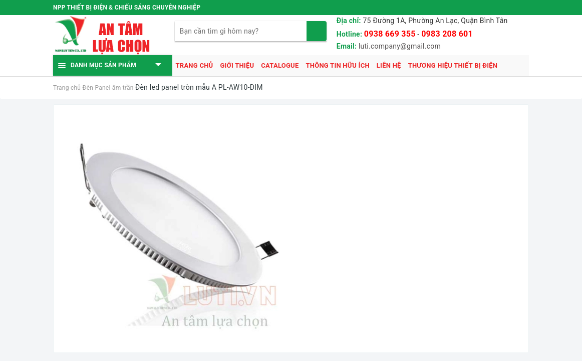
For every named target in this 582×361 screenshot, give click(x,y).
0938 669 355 (390, 34)
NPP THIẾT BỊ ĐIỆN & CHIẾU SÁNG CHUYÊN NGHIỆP (126, 7)
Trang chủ (194, 65)
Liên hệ (389, 65)
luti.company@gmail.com (400, 46)
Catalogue (280, 65)
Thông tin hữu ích (337, 65)
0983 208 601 (447, 34)
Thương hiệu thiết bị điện (453, 65)
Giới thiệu (237, 65)
